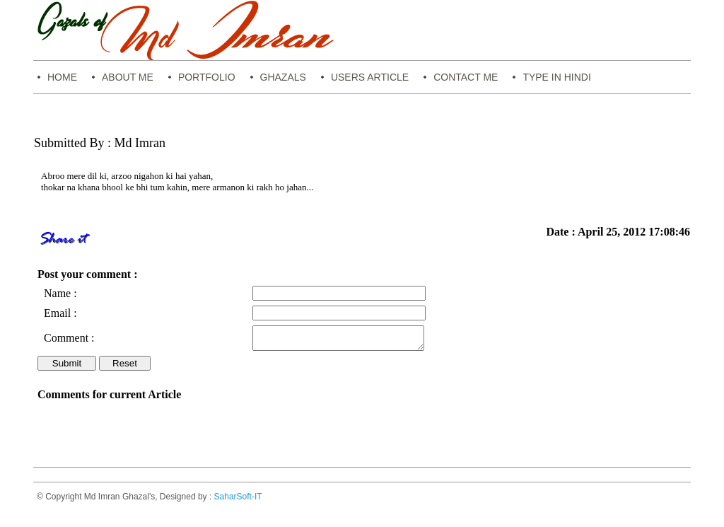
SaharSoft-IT (238, 501)
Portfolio (206, 77)
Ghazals (283, 77)
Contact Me (465, 77)
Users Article (370, 77)
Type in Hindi (556, 77)
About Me (127, 77)
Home (62, 77)
